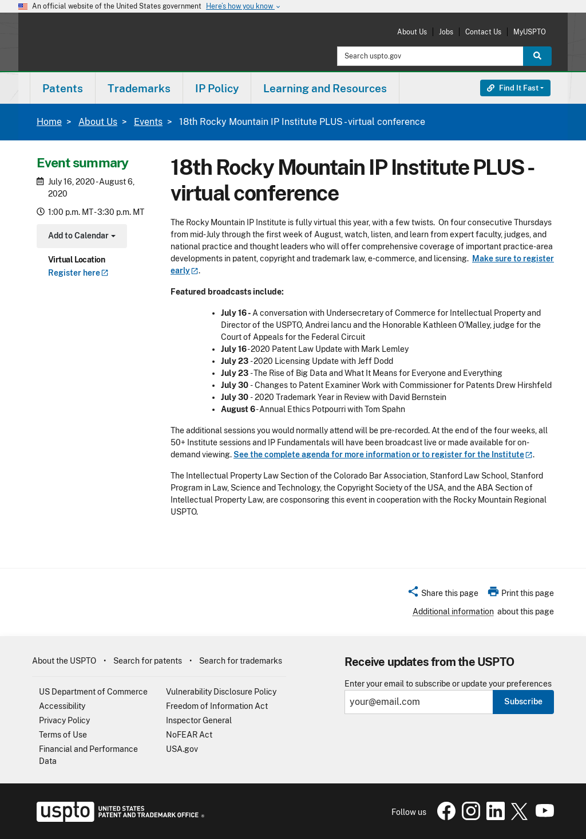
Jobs (446, 32)
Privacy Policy (64, 720)
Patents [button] (62, 88)
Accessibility (62, 706)
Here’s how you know (244, 6)
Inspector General (199, 720)
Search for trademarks (240, 660)
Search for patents (147, 660)
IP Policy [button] (217, 88)
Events (148, 121)
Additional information (453, 611)
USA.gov (182, 749)
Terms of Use (63, 734)
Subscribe (523, 701)
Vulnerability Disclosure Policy (221, 691)
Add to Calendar (80, 237)
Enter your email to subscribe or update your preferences (448, 684)
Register (78, 272)
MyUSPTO (529, 32)
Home (49, 121)
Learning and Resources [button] (325, 88)
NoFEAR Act (189, 734)
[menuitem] (63, 88)
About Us (412, 32)
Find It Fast (513, 88)
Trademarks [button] (139, 88)
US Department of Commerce (93, 691)
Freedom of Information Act (217, 706)
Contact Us (483, 32)
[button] (442, 594)
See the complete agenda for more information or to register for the (383, 454)
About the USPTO (64, 660)
